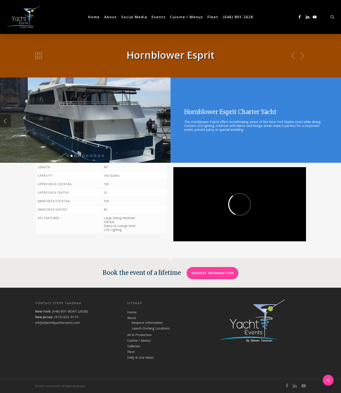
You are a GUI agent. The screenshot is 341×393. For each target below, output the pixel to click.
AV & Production (139, 335)
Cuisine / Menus (139, 340)
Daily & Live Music (140, 357)
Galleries (133, 346)
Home (132, 312)
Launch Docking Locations (151, 328)
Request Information (212, 273)
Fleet (131, 352)
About (131, 318)
